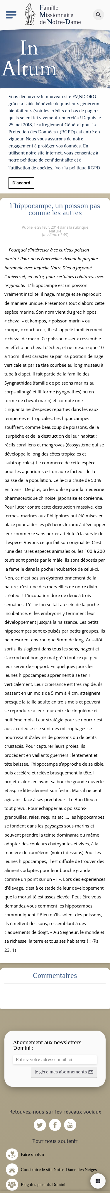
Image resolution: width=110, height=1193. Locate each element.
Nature (55, 229)
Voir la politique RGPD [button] (77, 168)
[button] (64, 1070)
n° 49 (55, 232)
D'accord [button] (21, 183)
